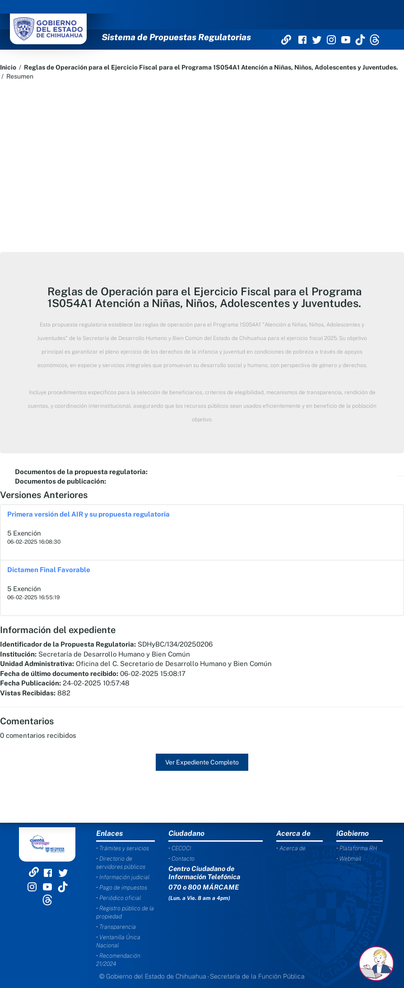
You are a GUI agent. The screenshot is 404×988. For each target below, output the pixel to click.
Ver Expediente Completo (202, 762)
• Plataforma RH (356, 848)
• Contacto (181, 858)
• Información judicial (122, 877)
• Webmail (348, 858)
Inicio (8, 67)
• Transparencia (116, 926)
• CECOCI (179, 848)
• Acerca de (291, 848)
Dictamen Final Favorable (48, 569)
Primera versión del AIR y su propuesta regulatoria (88, 514)
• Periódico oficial (118, 898)
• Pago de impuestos (121, 887)
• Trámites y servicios (122, 848)
